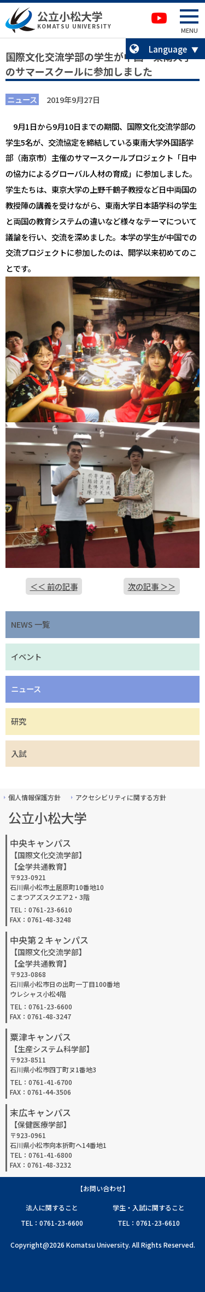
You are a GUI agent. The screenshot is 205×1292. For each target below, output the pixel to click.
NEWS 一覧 (30, 624)
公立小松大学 (70, 16)
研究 (18, 721)
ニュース (26, 688)
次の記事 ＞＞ (151, 586)
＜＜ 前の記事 (54, 586)
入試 (18, 753)
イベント (26, 656)
